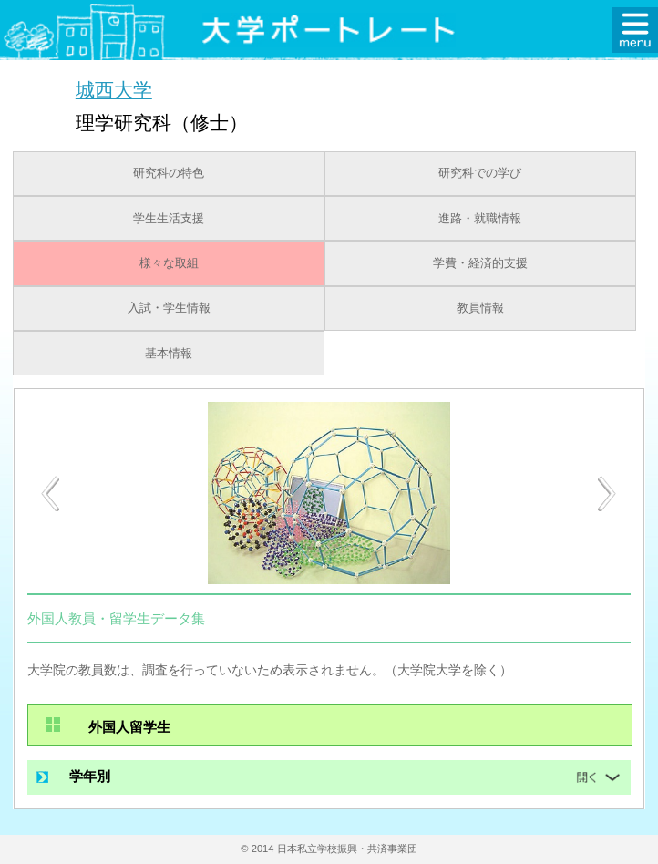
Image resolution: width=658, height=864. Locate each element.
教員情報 (480, 308)
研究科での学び (479, 173)
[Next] (608, 494)
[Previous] (50, 493)
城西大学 (114, 88)
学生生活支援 (168, 218)
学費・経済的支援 (480, 263)
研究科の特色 (168, 173)
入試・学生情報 (169, 308)
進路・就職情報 (479, 218)
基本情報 (168, 353)
